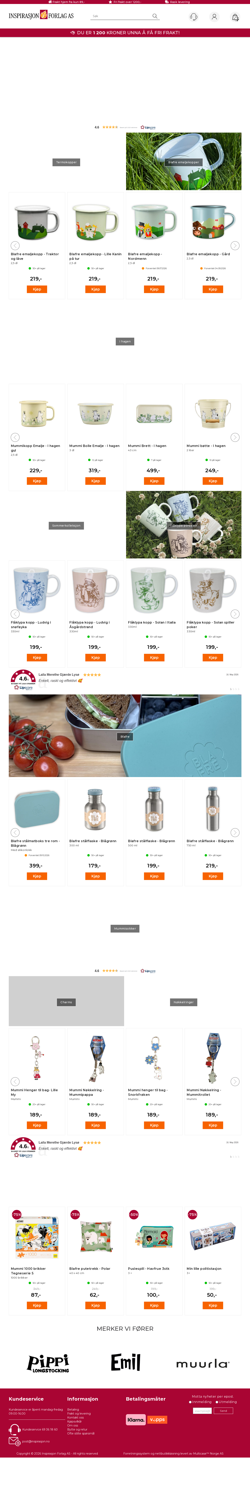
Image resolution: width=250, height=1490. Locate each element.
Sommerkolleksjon (66, 525)
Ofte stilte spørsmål (80, 1433)
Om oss (72, 1425)
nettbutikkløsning (167, 1453)
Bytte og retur (77, 1429)
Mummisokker (125, 928)
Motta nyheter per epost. (213, 1396)
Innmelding (202, 1402)
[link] (125, 680)
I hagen (125, 341)
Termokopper (66, 162)
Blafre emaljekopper (183, 162)
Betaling (73, 1409)
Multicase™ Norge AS (208, 1453)
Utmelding (228, 1402)
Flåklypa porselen (183, 525)
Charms (66, 1002)
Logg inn (214, 17)
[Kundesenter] (193, 17)
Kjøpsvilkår (74, 1421)
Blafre (125, 736)
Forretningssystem (136, 1453)
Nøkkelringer (184, 1002)
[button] (125, 127)
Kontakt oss (75, 1417)
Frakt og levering (79, 1413)
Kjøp (37, 289)
